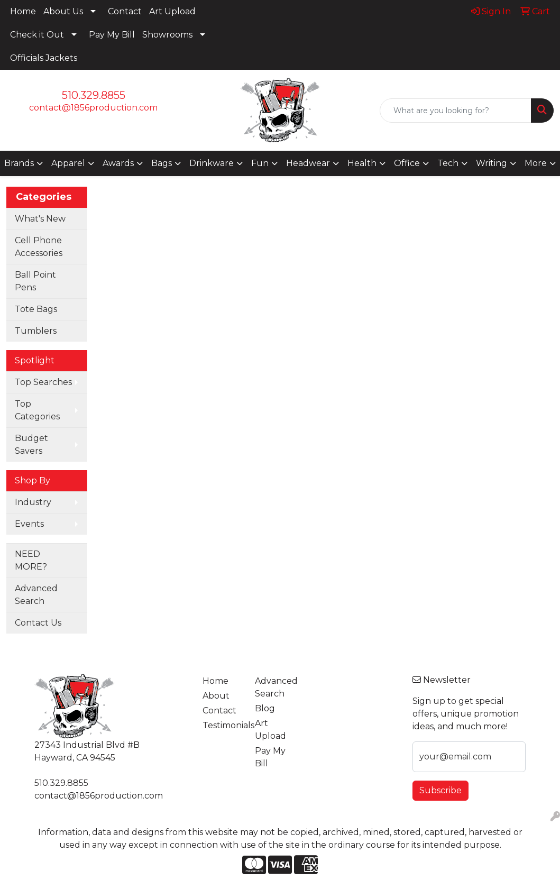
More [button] (536, 163)
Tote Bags (36, 309)
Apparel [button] (68, 163)
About (216, 696)
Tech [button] (447, 163)
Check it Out (37, 35)
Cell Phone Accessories (38, 246)
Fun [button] (260, 163)
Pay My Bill (112, 35)
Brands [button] (19, 163)
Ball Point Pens (35, 281)
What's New (40, 219)
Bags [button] (161, 163)
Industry (33, 502)
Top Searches (43, 382)
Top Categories (37, 410)
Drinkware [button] (211, 163)
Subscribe (440, 790)
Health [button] (362, 163)
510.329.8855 (93, 95)
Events (29, 524)
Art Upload (172, 11)
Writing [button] (491, 163)
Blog (265, 708)
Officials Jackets (43, 58)
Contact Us (38, 623)
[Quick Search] (455, 110)
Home (23, 11)
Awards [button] (118, 163)
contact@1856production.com (93, 108)
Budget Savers (31, 444)
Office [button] (407, 163)
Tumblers (36, 331)
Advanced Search (36, 594)
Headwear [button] (308, 163)
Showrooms (167, 35)
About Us (63, 11)
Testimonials (222, 725)
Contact (125, 11)
